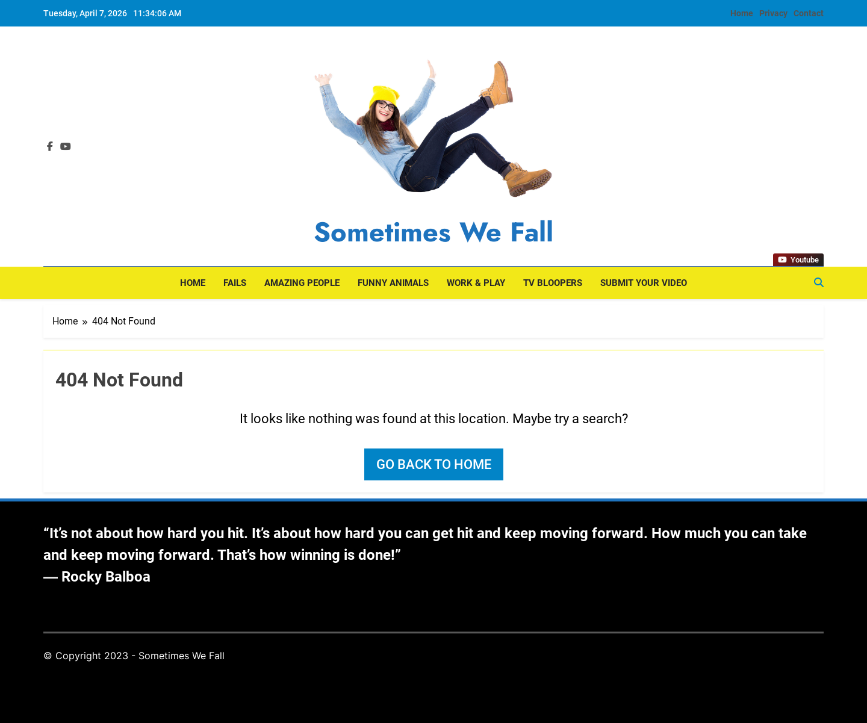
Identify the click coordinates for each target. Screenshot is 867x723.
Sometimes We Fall (433, 232)
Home (741, 13)
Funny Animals (393, 283)
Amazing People (302, 283)
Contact (809, 13)
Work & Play (476, 283)
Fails (234, 283)
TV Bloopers (552, 283)
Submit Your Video (643, 283)
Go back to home (433, 464)
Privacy (773, 13)
